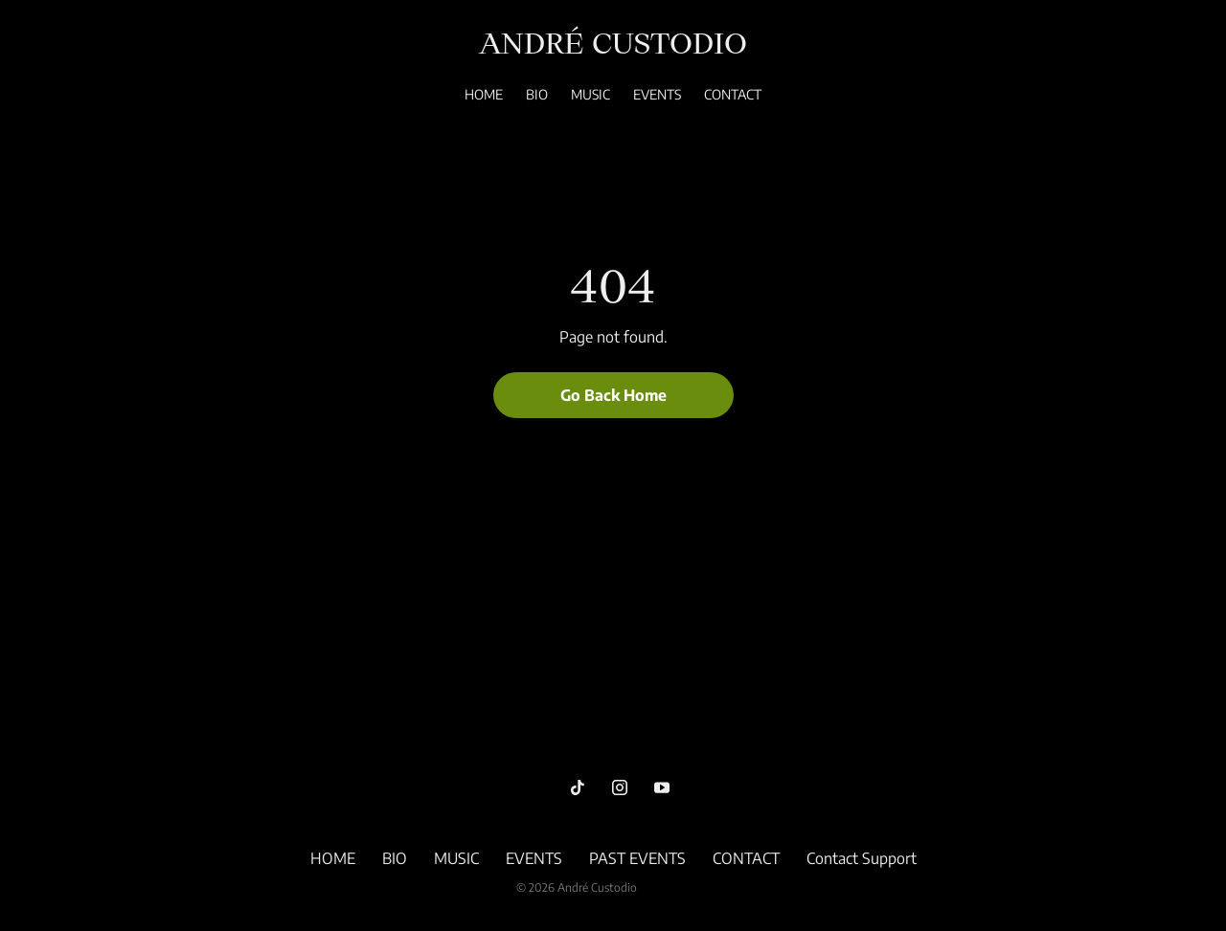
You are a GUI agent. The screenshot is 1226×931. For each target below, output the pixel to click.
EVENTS (657, 94)
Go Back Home (613, 395)
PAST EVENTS (637, 858)
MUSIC (590, 94)
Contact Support (861, 858)
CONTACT (732, 94)
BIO (537, 94)
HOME (484, 94)
